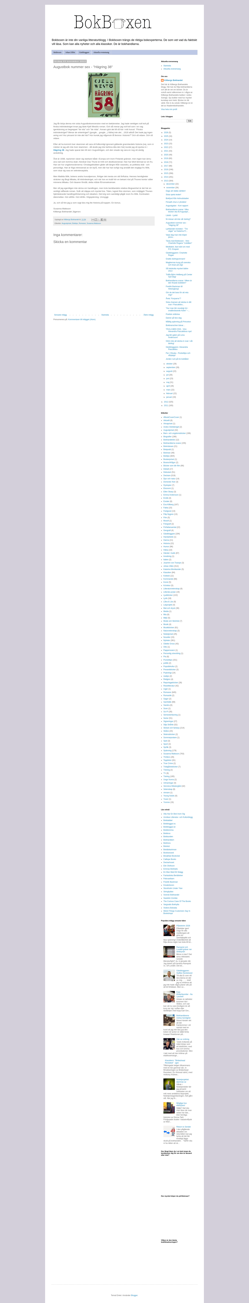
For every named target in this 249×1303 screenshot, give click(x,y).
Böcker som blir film (171, 466)
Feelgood (167, 511)
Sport (165, 744)
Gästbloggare (84, 52)
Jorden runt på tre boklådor (177, 359)
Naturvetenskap (170, 631)
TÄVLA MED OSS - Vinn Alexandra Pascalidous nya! (179, 330)
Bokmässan (168, 446)
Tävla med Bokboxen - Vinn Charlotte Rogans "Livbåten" (179, 242)
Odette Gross (169, 644)
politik (165, 663)
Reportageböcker (170, 682)
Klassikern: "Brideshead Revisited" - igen (175, 1061)
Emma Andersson (170, 495)
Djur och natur (169, 479)
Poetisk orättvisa (173, 314)
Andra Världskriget (171, 427)
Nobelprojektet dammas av (182, 1080)
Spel (165, 741)
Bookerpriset (168, 459)
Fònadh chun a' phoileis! (176, 202)
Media (166, 611)
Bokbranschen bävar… (175, 325)
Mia (164, 614)
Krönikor (167, 585)
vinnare (166, 792)
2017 (166, 166)
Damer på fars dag (174, 318)
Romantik (167, 695)
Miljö (165, 618)
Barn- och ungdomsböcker (174, 433)
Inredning (167, 556)
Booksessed (168, 853)
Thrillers (166, 757)
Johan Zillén (70, 52)
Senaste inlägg (60, 315)
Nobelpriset (168, 634)
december (170, 184)
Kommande (168, 579)
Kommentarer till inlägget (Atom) (81, 319)
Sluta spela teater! (173, 194)
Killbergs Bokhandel (173, 80)
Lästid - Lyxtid (172, 215)
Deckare (167, 475)
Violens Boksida (170, 908)
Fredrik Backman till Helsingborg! (174, 287)
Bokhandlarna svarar (172, 443)
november (170, 187)
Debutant (167, 472)
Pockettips (167, 660)
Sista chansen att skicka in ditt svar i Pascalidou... (178, 303)
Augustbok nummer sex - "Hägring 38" (176, 224)
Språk (165, 747)
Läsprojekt (167, 605)
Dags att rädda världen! (176, 191)
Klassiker (167, 572)
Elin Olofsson (169, 866)
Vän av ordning (182, 1039)
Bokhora (167, 843)
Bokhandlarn (168, 840)
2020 (166, 155)
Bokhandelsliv (169, 440)
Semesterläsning (170, 715)
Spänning (167, 750)
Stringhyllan (168, 892)
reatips (166, 676)
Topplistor (167, 760)
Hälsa (165, 550)
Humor (166, 546)
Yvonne (166, 802)
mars (168, 390)
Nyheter (166, 640)
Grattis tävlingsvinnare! (175, 259)
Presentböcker (169, 669)
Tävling (166, 776)
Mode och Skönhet (171, 621)
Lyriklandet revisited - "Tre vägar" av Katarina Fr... (177, 230)
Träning (166, 770)
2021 (166, 151)
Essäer (166, 501)
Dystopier (167, 485)
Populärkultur (169, 666)
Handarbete (168, 537)
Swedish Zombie (170, 898)
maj (168, 382)
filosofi (166, 521)
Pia (164, 656)
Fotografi (167, 524)
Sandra (166, 705)
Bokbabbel (167, 820)
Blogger (134, 1295)
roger (165, 689)
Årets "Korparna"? (173, 298)
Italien (165, 559)
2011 (166, 405)
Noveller (166, 637)
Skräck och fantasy (171, 728)
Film (165, 517)
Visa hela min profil (169, 109)
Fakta (165, 508)
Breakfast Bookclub (171, 856)
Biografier (167, 436)
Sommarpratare (170, 737)
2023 (166, 144)
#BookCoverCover (171, 417)
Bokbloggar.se (169, 827)
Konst (165, 582)
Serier (165, 718)
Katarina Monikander (172, 569)
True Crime (168, 763)
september (171, 367)
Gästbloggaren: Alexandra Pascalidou (177, 348)
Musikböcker (168, 627)
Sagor (165, 699)
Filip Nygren (168, 514)
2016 (166, 169)
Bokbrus (166, 833)
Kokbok (166, 576)
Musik (165, 624)
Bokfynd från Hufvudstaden (177, 198)
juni (168, 378)
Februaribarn (168, 879)
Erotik (165, 498)
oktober (169, 364)
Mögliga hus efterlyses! (181, 1104)
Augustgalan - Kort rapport (177, 206)
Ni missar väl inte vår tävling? (178, 219)
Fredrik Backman (170, 882)
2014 (166, 177)
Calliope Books (169, 859)
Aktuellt (166, 420)
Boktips (75, 223)
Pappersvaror (169, 650)
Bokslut (166, 846)
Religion (166, 679)
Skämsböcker (169, 734)
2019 (166, 158)
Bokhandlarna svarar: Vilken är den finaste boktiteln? (179, 281)
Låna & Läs (168, 602)
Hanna (166, 540)
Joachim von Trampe (172, 563)
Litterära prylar (169, 592)
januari (169, 397)
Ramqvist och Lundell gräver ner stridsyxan (184, 949)
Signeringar (168, 721)
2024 (166, 140)
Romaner (82, 223)
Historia (166, 543)
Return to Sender (183, 1127)
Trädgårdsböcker (170, 767)
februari (169, 393)
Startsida (105, 315)
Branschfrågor (169, 462)
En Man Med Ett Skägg (173, 872)
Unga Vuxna (168, 779)
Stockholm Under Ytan (172, 888)
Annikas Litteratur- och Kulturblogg (178, 817)
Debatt (166, 469)
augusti (169, 371)
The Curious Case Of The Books (177, 901)
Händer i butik (169, 553)
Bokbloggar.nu (169, 824)
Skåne (166, 731)
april (168, 386)
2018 (166, 162)
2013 (166, 181)
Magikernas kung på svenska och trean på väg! (178, 263)
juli (167, 375)
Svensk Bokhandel (171, 895)
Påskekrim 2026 (183, 926)
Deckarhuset (168, 862)
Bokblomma (168, 830)
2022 (166, 147)
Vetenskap (167, 789)
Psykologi (167, 673)
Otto (165, 647)
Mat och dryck (169, 608)
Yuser (165, 799)
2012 (166, 402)
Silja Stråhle (168, 725)
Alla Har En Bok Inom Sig (174, 814)
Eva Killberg (168, 504)
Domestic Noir (169, 482)
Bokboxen (57, 52)
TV (164, 773)
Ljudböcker (168, 595)
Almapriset (167, 423)
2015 (166, 173)
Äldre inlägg (149, 315)
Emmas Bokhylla (170, 869)
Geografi (167, 530)
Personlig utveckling (171, 653)
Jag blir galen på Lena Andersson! (175, 336)
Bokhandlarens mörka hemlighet (183, 1016)
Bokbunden (168, 836)
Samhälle (167, 702)
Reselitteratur (169, 686)
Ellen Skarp (168, 492)
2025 (166, 136)
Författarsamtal (169, 527)
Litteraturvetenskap (171, 589)
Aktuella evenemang (101, 52)
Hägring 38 (58, 150)
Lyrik (165, 598)
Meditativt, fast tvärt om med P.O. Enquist (178, 248)
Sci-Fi (165, 712)
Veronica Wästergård (172, 786)
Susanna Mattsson (94, 223)
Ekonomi (167, 488)
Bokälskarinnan (169, 849)
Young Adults (169, 796)
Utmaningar (168, 783)
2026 (166, 132)
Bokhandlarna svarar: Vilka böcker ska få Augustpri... (178, 210)
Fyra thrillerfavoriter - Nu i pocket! (184, 994)
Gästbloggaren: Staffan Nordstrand (184, 972)
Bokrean (167, 453)
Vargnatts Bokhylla (171, 904)
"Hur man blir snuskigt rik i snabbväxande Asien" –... (178, 309)
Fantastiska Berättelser (173, 875)
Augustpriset (66, 223)
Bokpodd (167, 449)
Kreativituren (168, 885)
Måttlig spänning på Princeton (178, 322)
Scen (165, 708)
